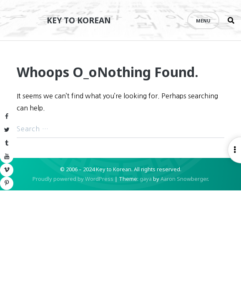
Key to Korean (79, 20)
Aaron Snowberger (184, 178)
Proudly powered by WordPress (73, 178)
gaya (146, 178)
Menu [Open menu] (203, 21)
